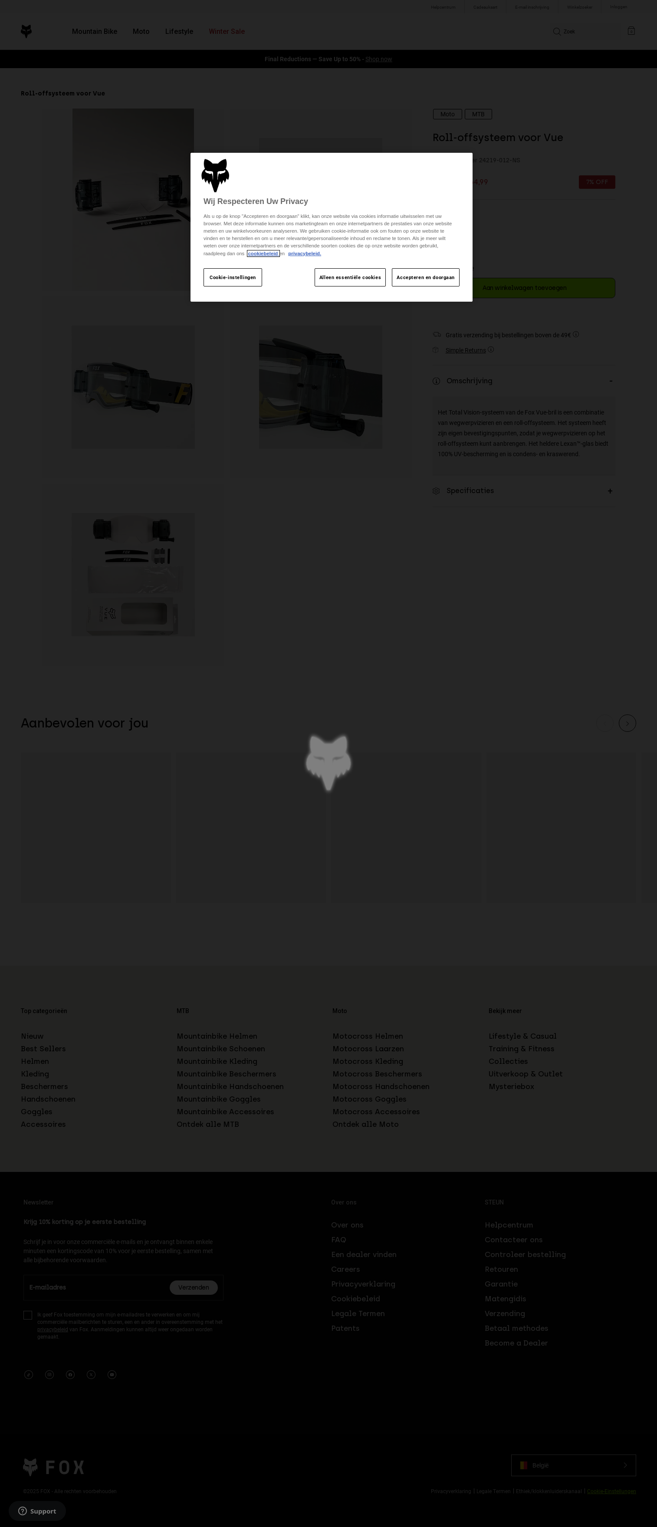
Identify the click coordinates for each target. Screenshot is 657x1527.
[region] (332, 227)
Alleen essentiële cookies (350, 277)
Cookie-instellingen (233, 277)
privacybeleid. (304, 253)
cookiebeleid (263, 253)
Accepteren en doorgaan (426, 277)
